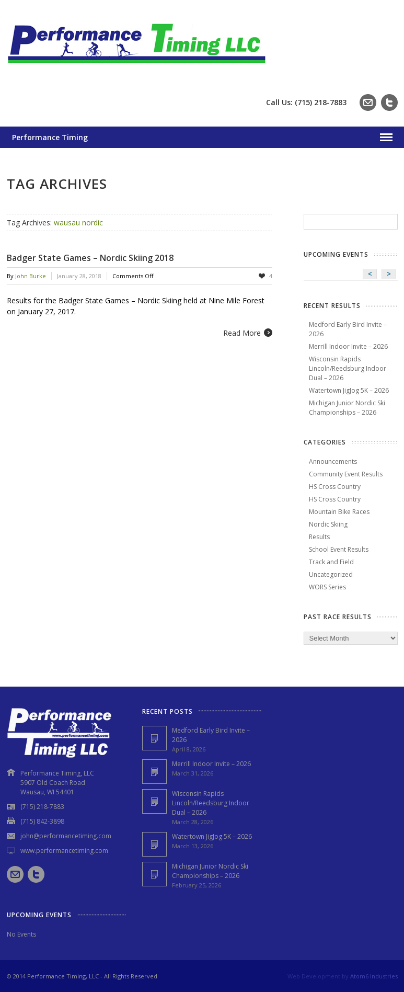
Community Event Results (346, 474)
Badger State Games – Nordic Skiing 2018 (90, 258)
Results (319, 536)
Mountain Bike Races (339, 511)
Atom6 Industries (374, 976)
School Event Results (338, 549)
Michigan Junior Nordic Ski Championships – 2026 (347, 407)
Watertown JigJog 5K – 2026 (349, 390)
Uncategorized (331, 574)
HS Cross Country (335, 486)
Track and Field (331, 561)
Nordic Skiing (328, 524)
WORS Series (327, 587)
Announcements (333, 461)
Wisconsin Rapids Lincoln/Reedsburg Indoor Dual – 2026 (347, 368)
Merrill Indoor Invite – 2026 (348, 346)
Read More (242, 333)
